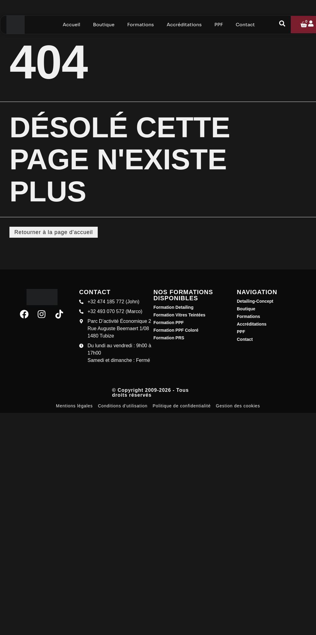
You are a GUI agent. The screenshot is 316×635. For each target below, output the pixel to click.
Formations (248, 316)
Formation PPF (168, 322)
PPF (241, 332)
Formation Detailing (173, 307)
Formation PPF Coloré (175, 330)
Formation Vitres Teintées (179, 315)
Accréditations (251, 324)
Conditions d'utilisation (123, 406)
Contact (245, 339)
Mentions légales (74, 406)
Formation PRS (168, 338)
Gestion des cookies (238, 406)
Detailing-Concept (255, 301)
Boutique (246, 309)
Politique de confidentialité (182, 406)
